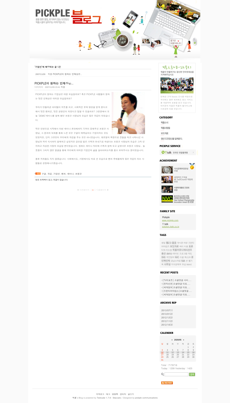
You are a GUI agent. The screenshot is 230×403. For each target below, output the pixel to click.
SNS (163, 257)
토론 (191, 246)
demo (169, 253)
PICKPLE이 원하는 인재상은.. (67, 73)
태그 (108, 394)
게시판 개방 (182, 242)
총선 (163, 253)
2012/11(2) (167, 321)
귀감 (50, 173)
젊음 (174, 242)
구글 (44, 173)
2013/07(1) (167, 310)
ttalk (183, 260)
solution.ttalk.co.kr (170, 226)
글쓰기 (131, 394)
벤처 (63, 173)
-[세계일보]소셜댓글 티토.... (175, 287)
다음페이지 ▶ (102, 189)
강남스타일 (176, 260)
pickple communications (146, 397)
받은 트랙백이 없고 (43, 180)
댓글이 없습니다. (60, 180)
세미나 (70, 173)
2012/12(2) (167, 317)
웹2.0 (168, 242)
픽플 (74, 397)
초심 (184, 264)
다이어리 (38, 86)
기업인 (56, 173)
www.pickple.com (170, 220)
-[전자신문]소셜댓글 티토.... (175, 283)
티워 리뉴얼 (166, 249)
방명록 (115, 394)
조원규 (78, 173)
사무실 (167, 264)
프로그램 (183, 253)
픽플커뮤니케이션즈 (182, 250)
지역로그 (100, 394)
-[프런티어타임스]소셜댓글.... (176, 290)
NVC (177, 257)
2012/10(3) (167, 324)
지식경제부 (176, 264)
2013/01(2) (167, 313)
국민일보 (170, 257)
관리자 (123, 394)
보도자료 (174, 246)
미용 (186, 246)
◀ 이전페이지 (83, 189)
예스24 (187, 257)
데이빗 (176, 253)
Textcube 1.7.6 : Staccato (109, 397)
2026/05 (177, 340)
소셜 (182, 257)
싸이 (181, 246)
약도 (190, 253)
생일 (163, 242)
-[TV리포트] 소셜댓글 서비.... (176, 280)
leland (189, 264)
